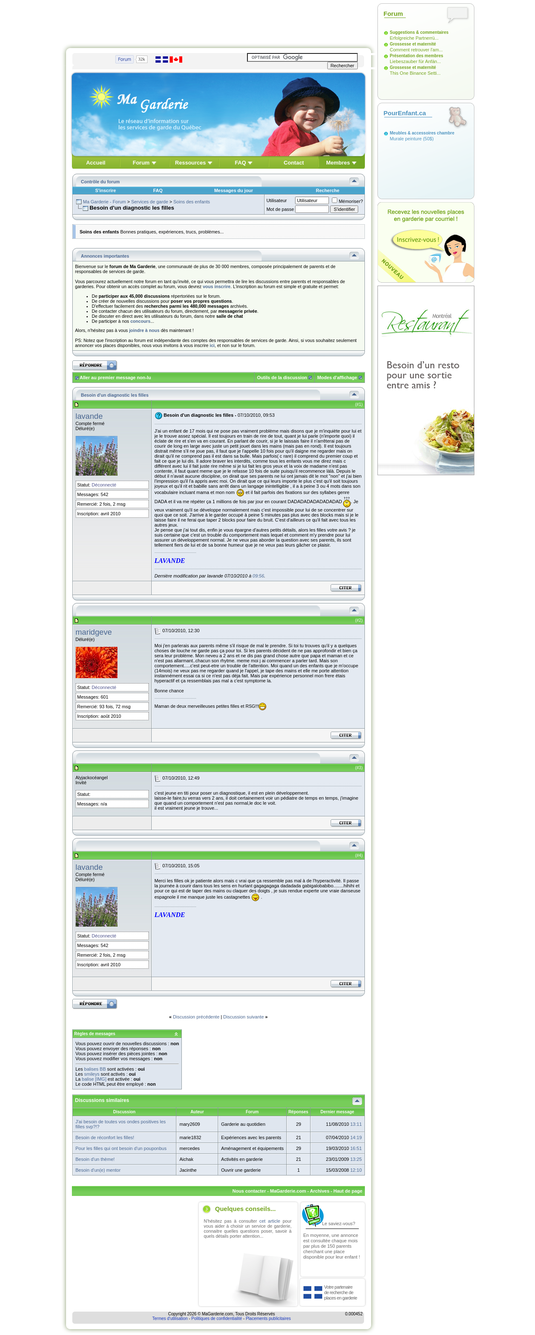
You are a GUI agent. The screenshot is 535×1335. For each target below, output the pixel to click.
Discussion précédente (196, 1016)
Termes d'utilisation (170, 1318)
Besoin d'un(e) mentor (98, 1170)
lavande (89, 416)
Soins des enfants (191, 201)
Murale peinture (406, 138)
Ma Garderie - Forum (104, 201)
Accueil (95, 163)
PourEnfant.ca (405, 113)
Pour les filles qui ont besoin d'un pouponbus (121, 1148)
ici (212, 345)
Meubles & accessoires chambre (422, 133)
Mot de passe (280, 209)
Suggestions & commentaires (419, 32)
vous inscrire (216, 286)
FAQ (240, 163)
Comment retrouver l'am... (416, 49)
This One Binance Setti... (415, 73)
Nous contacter (249, 1190)
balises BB (95, 1069)
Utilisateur (276, 200)
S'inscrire (105, 190)
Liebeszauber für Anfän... (415, 61)
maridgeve (94, 632)
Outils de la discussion (282, 377)
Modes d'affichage (337, 377)
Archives (319, 1190)
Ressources (190, 163)
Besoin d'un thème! (95, 1159)
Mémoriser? (347, 201)
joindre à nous (144, 330)
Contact (294, 163)
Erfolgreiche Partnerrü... (414, 38)
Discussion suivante (243, 1016)
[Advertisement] (218, 22)
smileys (91, 1074)
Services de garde (149, 201)
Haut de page (348, 1190)
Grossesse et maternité (413, 44)
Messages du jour (233, 190)
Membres (338, 163)
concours (140, 321)
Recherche (327, 190)
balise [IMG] (94, 1079)
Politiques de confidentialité (216, 1318)
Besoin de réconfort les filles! (105, 1137)
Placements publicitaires (268, 1318)
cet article (269, 1221)
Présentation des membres (416, 55)
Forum (140, 163)
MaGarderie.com (288, 1190)
